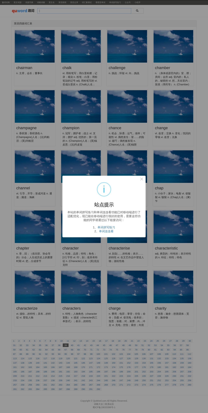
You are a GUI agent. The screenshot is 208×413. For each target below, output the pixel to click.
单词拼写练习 (106, 227)
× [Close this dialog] (142, 180)
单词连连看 (106, 231)
